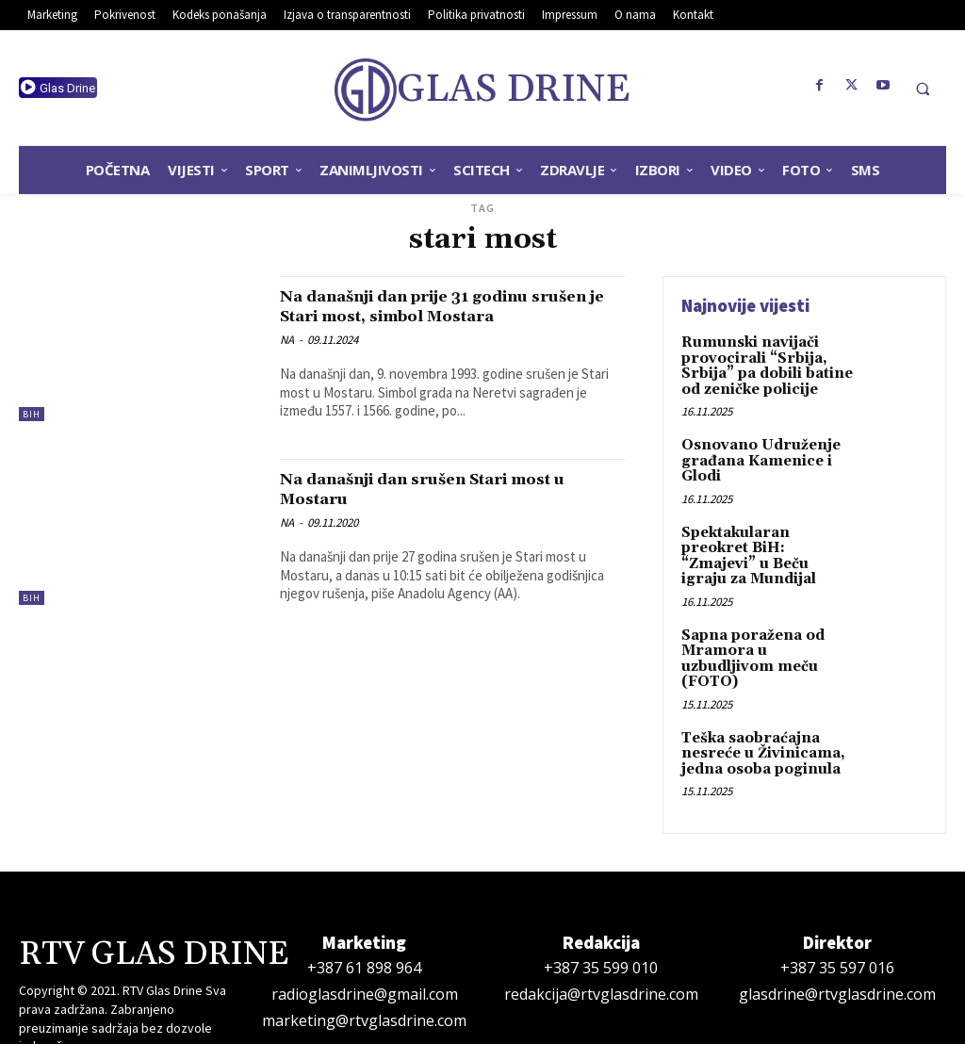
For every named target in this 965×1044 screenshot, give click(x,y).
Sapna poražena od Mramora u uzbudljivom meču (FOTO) (766, 623)
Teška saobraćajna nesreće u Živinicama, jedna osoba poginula (757, 707)
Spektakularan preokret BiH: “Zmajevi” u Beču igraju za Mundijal (765, 539)
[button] (922, 88)
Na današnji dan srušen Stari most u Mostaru (452, 506)
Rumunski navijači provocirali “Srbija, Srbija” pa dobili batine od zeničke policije (762, 364)
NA (287, 359)
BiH (32, 414)
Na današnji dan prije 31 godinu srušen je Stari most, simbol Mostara (430, 316)
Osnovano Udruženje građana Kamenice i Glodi (754, 455)
